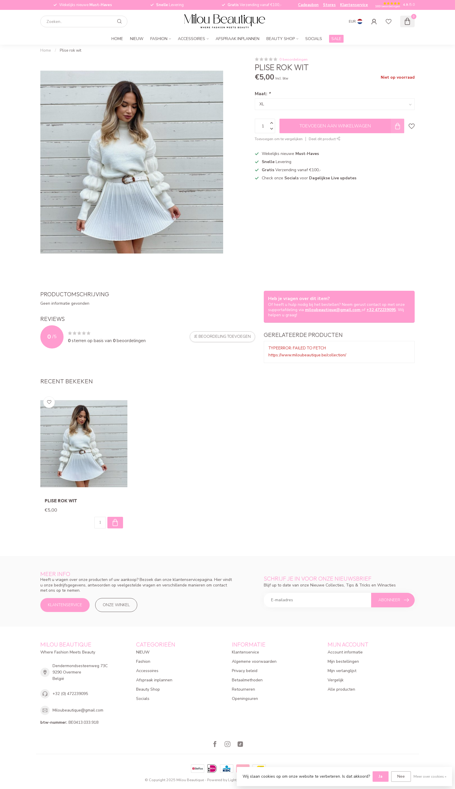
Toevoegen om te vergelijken (279, 138)
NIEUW (136, 38)
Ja (380, 776)
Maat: (262, 94)
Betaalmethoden (247, 680)
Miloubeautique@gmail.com (78, 710)
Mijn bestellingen (343, 661)
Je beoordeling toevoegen (222, 336)
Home (117, 38)
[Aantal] (100, 522)
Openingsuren (245, 698)
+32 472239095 (381, 310)
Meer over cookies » (430, 776)
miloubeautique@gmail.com (333, 310)
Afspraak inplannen (237, 38)
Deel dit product (324, 138)
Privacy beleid (244, 671)
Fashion (158, 38)
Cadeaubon (308, 5)
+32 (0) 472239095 (70, 693)
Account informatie (345, 652)
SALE (336, 38)
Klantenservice (354, 5)
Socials (313, 38)
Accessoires (191, 38)
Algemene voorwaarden (254, 661)
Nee (401, 776)
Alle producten (341, 689)
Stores (329, 5)
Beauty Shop (280, 38)
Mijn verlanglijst (342, 671)
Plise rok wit (70, 50)
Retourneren (243, 689)
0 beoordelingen (293, 59)
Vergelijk (336, 680)
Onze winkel (116, 605)
